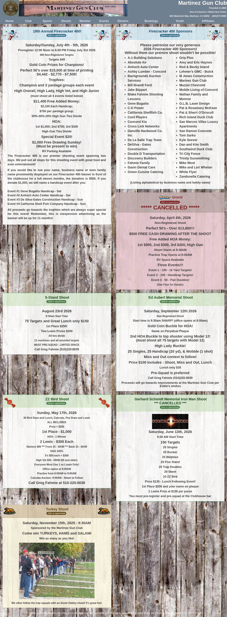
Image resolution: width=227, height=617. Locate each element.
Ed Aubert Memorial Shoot (170, 299)
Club (28, 21)
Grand (171, 199)
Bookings (151, 21)
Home (9, 21)
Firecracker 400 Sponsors (170, 33)
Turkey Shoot (56, 511)
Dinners (122, 21)
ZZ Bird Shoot (57, 401)
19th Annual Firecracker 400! (56, 33)
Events (104, 21)
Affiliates (208, 21)
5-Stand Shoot (57, 299)
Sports (47, 21)
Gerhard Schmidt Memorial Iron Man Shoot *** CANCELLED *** (171, 403)
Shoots (66, 21)
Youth (180, 21)
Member (85, 21)
